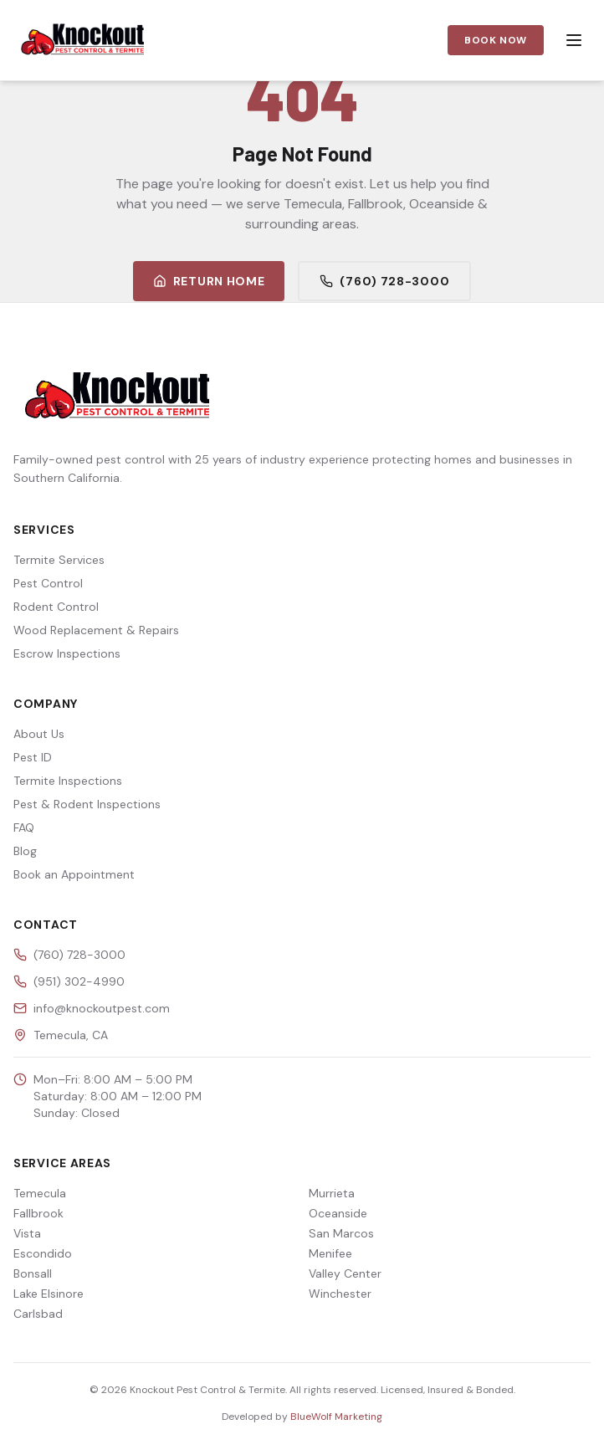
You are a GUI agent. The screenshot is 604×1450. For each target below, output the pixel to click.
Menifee (330, 1253)
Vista (27, 1233)
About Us (38, 733)
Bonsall (32, 1273)
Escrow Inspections (66, 653)
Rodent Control (56, 606)
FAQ (23, 827)
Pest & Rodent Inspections (87, 804)
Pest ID (32, 757)
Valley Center (345, 1273)
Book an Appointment (74, 874)
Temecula (39, 1193)
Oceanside (338, 1213)
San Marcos (341, 1233)
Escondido (42, 1253)
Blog (25, 850)
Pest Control (48, 583)
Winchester (340, 1293)
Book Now (495, 40)
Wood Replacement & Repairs (96, 630)
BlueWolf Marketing (336, 1416)
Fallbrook (38, 1213)
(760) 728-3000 (384, 281)
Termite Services (59, 559)
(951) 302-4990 (79, 981)
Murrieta (332, 1193)
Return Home (209, 281)
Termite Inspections (67, 780)
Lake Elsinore (48, 1293)
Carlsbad (38, 1313)
